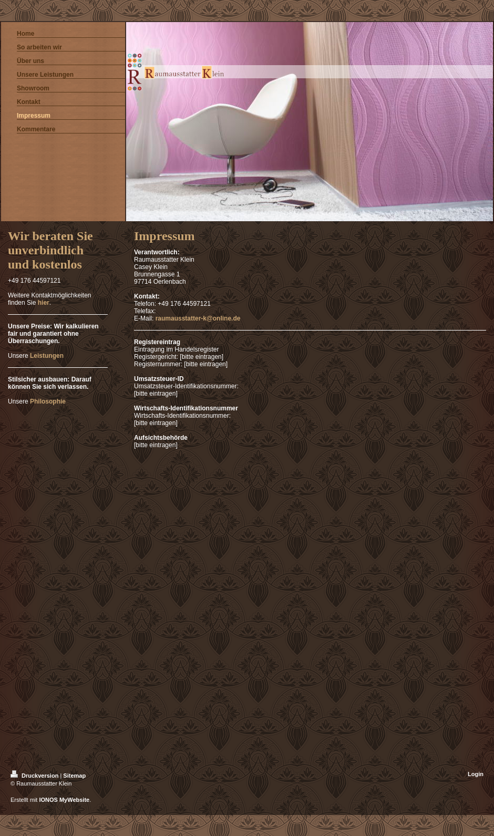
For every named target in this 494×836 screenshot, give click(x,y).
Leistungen (47, 355)
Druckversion (35, 775)
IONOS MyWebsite (64, 800)
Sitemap (74, 775)
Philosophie (48, 401)
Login (475, 774)
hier (43, 302)
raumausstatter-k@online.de (198, 318)
